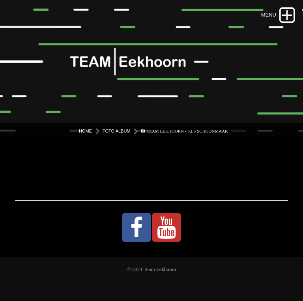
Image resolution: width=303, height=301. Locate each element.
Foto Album (117, 131)
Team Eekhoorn (160, 269)
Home (85, 131)
